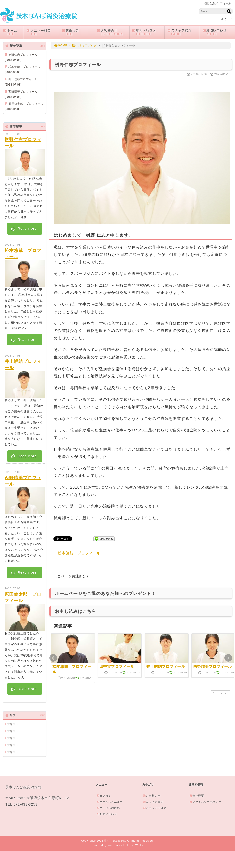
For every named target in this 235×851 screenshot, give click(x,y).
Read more (24, 228)
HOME (60, 45)
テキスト (13, 724)
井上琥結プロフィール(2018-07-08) (21, 82)
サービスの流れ (108, 807)
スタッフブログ (84, 45)
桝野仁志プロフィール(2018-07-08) (21, 57)
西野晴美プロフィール (212, 667)
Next (228, 658)
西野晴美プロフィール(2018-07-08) (21, 94)
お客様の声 (113, 32)
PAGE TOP (220, 692)
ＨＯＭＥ (103, 795)
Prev (53, 658)
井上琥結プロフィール (165, 667)
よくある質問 (153, 801)
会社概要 (196, 795)
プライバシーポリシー (205, 801)
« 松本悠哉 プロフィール (77, 553)
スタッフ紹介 (183, 32)
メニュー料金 (42, 32)
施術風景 (78, 32)
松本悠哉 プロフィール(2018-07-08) (22, 69)
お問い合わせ (218, 32)
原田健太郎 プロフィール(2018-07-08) (24, 106)
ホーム (13, 32)
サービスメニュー (109, 801)
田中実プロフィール (116, 667)
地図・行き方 (148, 32)
